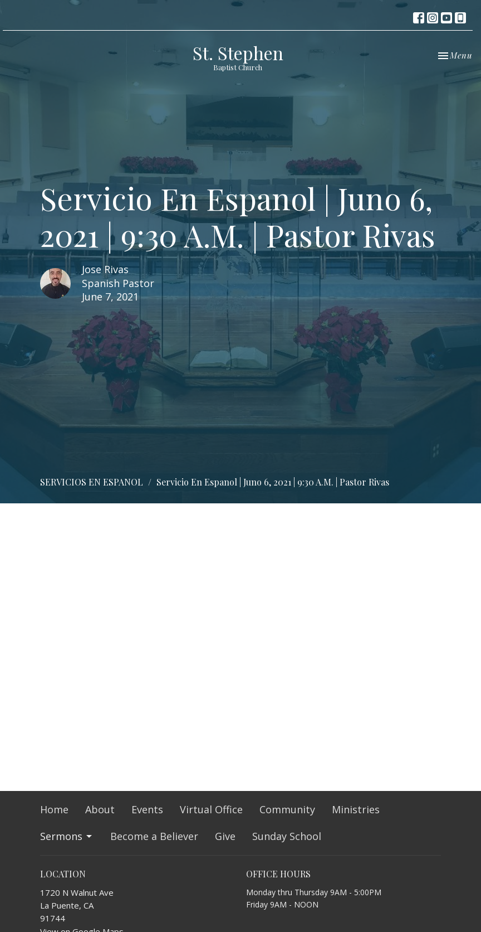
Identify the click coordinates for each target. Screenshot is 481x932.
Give (225, 836)
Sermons (67, 836)
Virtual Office (211, 809)
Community (287, 809)
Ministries (356, 809)
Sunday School (286, 836)
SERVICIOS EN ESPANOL (91, 482)
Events (147, 809)
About (100, 809)
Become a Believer (154, 836)
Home (54, 809)
